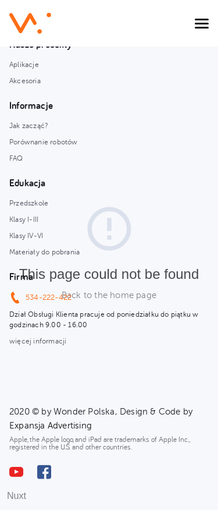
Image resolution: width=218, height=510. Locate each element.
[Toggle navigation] (202, 23)
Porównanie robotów (43, 142)
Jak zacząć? (28, 126)
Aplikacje (24, 65)
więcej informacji (37, 341)
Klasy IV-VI (26, 236)
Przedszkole (28, 203)
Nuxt (16, 496)
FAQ (16, 158)
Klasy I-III (23, 219)
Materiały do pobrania (44, 252)
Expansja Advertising (50, 425)
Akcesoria (25, 81)
